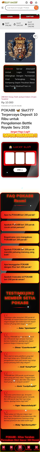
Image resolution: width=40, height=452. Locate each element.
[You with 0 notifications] (31, 2)
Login (11, 448)
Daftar (20, 448)
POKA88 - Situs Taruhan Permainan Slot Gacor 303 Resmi (20, 439)
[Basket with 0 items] (36, 2)
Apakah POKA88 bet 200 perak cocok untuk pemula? (19, 226)
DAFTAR (29, 16)
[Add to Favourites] (35, 36)
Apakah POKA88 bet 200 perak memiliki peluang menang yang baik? (19, 252)
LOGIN (10, 16)
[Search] (36, 7)
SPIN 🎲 (20, 170)
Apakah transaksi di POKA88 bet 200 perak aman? (18, 278)
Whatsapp (29, 448)
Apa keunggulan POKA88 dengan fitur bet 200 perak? (17, 265)
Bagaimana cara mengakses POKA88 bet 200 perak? (18, 238)
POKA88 (9, 69)
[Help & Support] (26, 2)
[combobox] (19, 7)
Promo (3, 448)
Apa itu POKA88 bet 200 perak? (19, 215)
